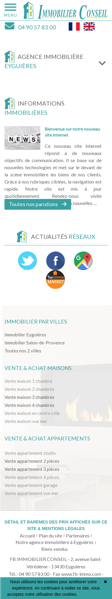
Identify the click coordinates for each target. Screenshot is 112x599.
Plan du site (50, 535)
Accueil (27, 535)
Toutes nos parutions (38, 204)
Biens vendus (54, 549)
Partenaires (78, 535)
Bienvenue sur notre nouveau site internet (72, 131)
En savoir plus (92, 594)
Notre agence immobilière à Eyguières (54, 542)
